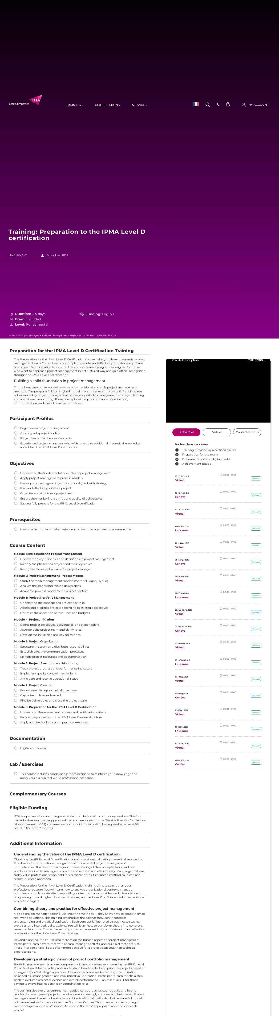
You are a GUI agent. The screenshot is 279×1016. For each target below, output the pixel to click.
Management (36, 335)
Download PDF (57, 255)
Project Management (56, 335)
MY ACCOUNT (258, 104)
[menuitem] (194, 104)
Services (139, 105)
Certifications (107, 105)
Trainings (74, 105)
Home (11, 335)
